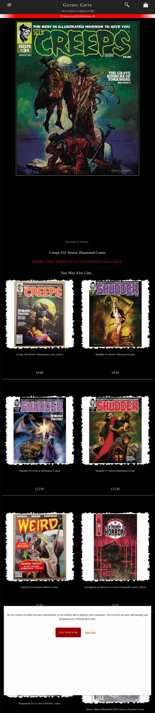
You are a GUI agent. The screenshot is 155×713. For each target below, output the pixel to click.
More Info (90, 632)
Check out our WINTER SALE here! (77, 16)
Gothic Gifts (77, 4)
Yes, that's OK (68, 632)
